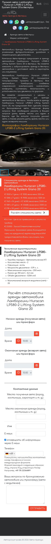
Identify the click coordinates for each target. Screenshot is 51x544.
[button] (48, 150)
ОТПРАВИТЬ (37, 508)
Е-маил (8, 433)
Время (8, 341)
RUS (39, 4)
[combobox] (10, 453)
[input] (19, 333)
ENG (46, 4)
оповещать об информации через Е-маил (22, 441)
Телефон (9, 448)
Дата (8, 328)
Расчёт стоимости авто (28, 213)
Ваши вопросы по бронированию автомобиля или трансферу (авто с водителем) (25, 479)
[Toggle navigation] (45, 14)
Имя (9, 426)
